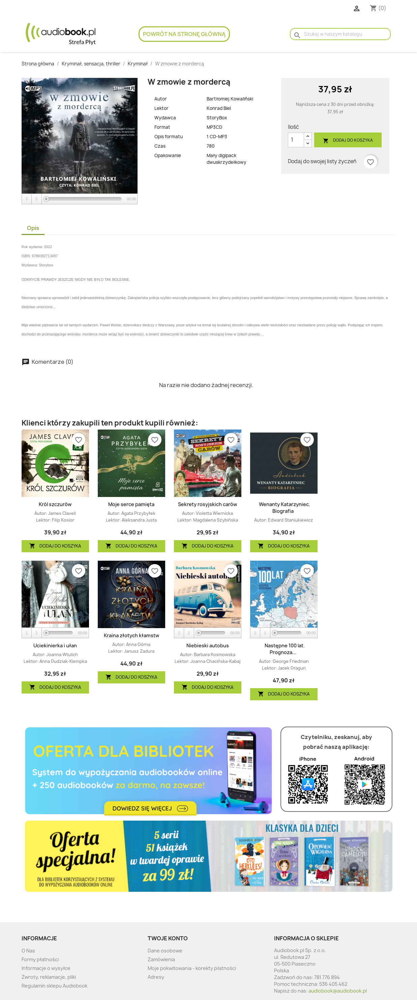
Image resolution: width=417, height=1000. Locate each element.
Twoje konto (168, 938)
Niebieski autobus (207, 645)
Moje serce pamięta (131, 504)
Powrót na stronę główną (184, 34)
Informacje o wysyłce (46, 968)
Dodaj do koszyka (348, 140)
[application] (80, 199)
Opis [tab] (33, 228)
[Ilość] (296, 140)
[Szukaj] (340, 34)
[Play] (27, 199)
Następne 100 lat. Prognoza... (285, 648)
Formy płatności (40, 959)
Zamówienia (161, 959)
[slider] (84, 199)
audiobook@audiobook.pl (337, 991)
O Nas (28, 950)
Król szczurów (55, 504)
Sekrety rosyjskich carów (207, 504)
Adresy (156, 977)
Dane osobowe (165, 950)
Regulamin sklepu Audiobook (54, 985)
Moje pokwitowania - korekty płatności (192, 968)
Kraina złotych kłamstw (131, 635)
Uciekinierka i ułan (55, 645)
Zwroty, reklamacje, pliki (49, 977)
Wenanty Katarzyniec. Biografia (284, 507)
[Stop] (37, 199)
